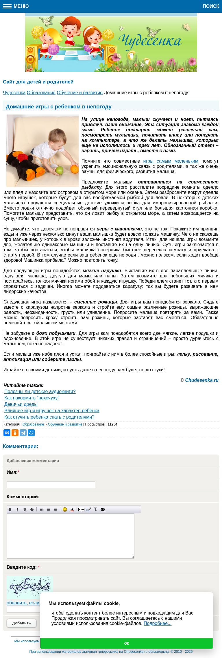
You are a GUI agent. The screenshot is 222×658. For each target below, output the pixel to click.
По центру (48, 509)
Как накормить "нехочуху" (31, 397)
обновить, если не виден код (38, 602)
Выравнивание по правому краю (55, 509)
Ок (126, 643)
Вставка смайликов (65, 509)
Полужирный (10, 509)
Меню (16, 6)
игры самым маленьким (171, 161)
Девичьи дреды (21, 404)
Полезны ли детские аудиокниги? (40, 391)
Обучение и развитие (65, 424)
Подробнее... (157, 623)
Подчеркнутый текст (24, 509)
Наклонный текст (17, 509)
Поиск (211, 6)
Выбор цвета (72, 509)
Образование (33, 424)
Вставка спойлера (103, 509)
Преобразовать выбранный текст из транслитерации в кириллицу (95, 509)
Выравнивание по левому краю (41, 509)
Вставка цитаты (88, 509)
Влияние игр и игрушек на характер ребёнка (51, 410)
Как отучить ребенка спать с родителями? (49, 417)
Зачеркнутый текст (32, 509)
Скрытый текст (81, 509)
